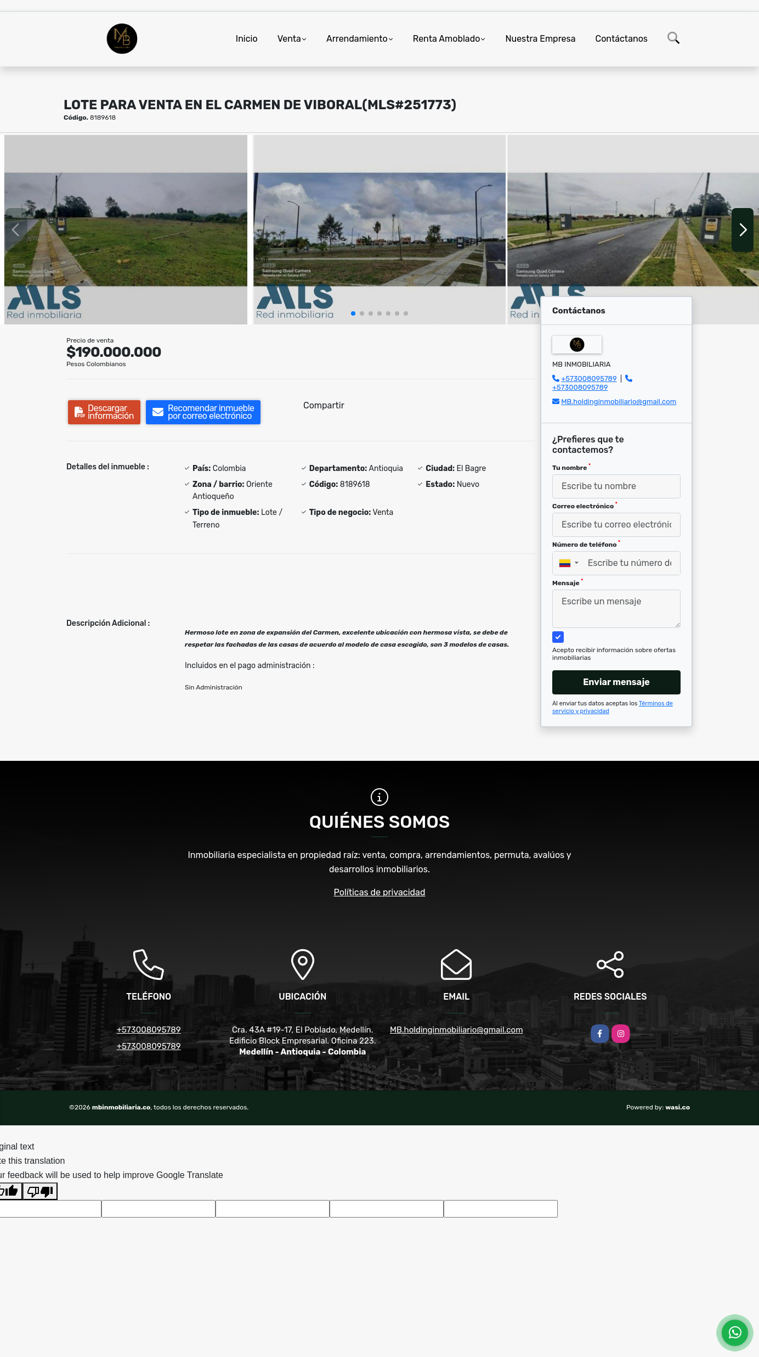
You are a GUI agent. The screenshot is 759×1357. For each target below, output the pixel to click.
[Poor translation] (40, 1191)
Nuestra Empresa (540, 38)
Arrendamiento (357, 38)
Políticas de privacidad (380, 892)
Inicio (247, 38)
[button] (353, 313)
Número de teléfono (586, 544)
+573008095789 (588, 378)
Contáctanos (622, 38)
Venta (289, 38)
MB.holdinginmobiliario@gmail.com (618, 401)
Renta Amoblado (446, 38)
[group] (126, 229)
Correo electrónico (585, 505)
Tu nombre (571, 467)
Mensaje (567, 582)
